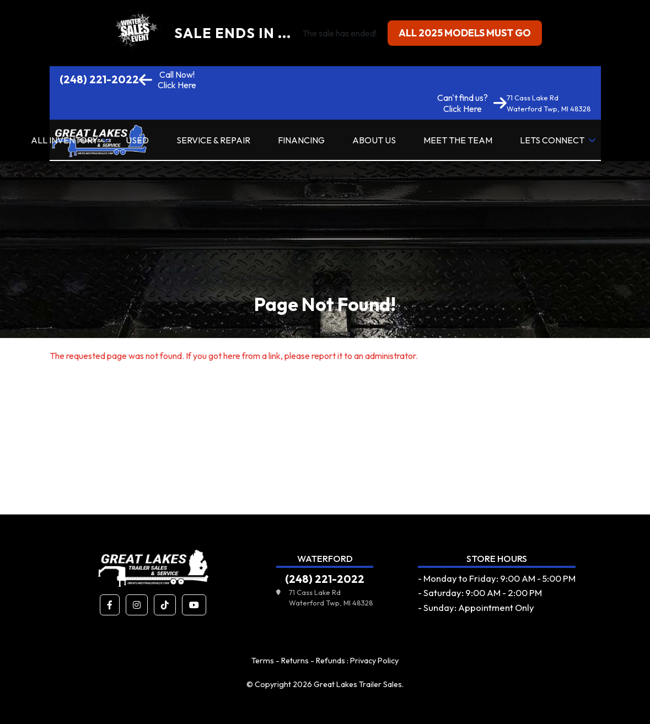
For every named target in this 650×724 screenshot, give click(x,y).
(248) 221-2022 (99, 79)
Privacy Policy (374, 661)
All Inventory (64, 140)
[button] (110, 604)
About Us (374, 140)
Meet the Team (457, 140)
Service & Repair (213, 140)
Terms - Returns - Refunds (298, 661)
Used (137, 140)
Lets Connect (552, 140)
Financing (301, 140)
